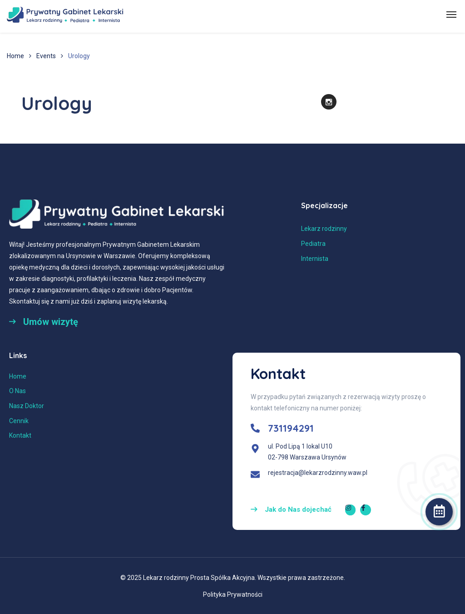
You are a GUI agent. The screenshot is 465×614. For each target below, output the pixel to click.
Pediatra (313, 243)
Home (15, 56)
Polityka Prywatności (232, 594)
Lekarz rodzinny (324, 228)
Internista (314, 258)
